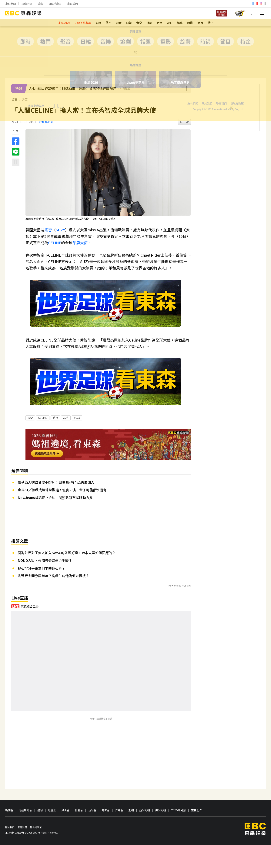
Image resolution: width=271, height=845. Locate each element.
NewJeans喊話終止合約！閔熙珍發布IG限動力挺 (55, 497)
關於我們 (9, 827)
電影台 (106, 810)
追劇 (149, 23)
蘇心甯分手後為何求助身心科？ (41, 568)
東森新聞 (10, 3)
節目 (200, 23)
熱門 (108, 23)
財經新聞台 (25, 810)
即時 (98, 23)
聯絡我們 (22, 827)
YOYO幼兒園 (178, 810)
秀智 (48, 230)
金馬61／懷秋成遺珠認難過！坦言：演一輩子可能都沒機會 (62, 489)
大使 (84, 242)
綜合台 (65, 810)
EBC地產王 (55, 3)
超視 (131, 810)
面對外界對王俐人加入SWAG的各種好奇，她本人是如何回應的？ (66, 552)
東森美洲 (72, 3)
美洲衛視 (160, 810)
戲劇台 (79, 810)
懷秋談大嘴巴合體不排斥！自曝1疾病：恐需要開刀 (56, 482)
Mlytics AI (186, 585)
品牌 (76, 242)
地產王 (52, 810)
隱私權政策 (36, 827)
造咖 (40, 3)
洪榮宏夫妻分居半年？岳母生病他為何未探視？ (53, 575)
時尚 (190, 23)
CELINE (54, 242)
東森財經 (27, 3)
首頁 (14, 100)
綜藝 (180, 23)
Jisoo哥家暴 (83, 23)
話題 (159, 23)
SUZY (60, 230)
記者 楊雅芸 (45, 122)
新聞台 (9, 810)
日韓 (129, 23)
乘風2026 (64, 23)
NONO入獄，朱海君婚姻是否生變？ (45, 560)
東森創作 (196, 810)
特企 (210, 23)
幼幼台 (92, 810)
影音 (119, 23)
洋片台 (119, 810)
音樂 (139, 23)
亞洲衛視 (144, 810)
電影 (169, 23)
